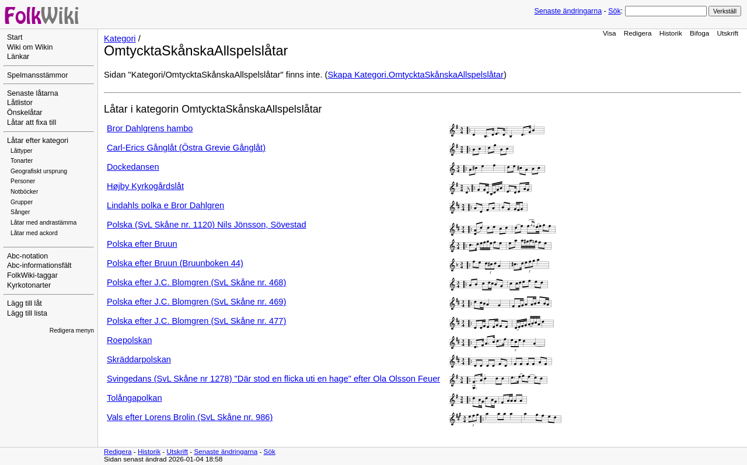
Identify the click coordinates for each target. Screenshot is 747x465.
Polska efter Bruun (142, 244)
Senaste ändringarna (568, 11)
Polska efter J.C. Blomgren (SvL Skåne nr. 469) (196, 301)
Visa (609, 33)
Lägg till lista (27, 313)
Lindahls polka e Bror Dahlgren (165, 205)
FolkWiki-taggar (32, 275)
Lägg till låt (24, 303)
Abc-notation (27, 256)
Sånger (20, 212)
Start (14, 37)
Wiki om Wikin (30, 47)
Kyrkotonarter (29, 285)
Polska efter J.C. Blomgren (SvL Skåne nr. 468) (196, 282)
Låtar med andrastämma (43, 222)
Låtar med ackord (34, 233)
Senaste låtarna (32, 93)
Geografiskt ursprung (39, 171)
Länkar (18, 57)
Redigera (638, 33)
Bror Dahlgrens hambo (150, 128)
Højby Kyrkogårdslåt (145, 186)
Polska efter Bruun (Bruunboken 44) (175, 263)
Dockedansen (133, 167)
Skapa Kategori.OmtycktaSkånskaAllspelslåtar (416, 74)
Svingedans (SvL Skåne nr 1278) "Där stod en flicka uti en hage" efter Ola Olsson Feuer (273, 378)
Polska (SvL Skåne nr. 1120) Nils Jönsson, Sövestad (206, 224)
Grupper (22, 202)
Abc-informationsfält (39, 265)
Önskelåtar (25, 113)
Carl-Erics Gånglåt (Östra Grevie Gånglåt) (186, 147)
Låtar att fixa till (31, 122)
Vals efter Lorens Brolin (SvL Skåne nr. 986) (190, 417)
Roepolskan (129, 340)
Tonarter (22, 161)
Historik (670, 33)
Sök (614, 11)
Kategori (120, 38)
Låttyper (22, 151)
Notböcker (24, 191)
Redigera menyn (72, 330)
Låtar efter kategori (37, 141)
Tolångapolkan (134, 398)
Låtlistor (20, 103)
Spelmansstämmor (37, 75)
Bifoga (699, 33)
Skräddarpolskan (139, 359)
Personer (23, 181)
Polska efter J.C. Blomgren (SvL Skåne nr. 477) (196, 321)
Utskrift (727, 33)
